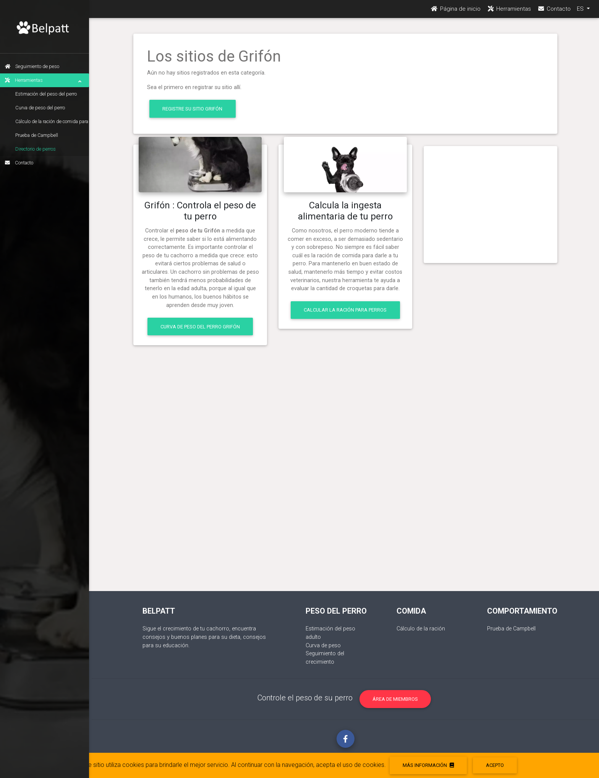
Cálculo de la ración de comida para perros (54, 123)
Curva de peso (323, 645)
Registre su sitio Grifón (192, 109)
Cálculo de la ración (421, 628)
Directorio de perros (38, 149)
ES (581, 11)
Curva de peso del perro (43, 107)
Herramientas (46, 80)
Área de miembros (395, 699)
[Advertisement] (490, 201)
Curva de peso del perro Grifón (200, 327)
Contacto (22, 163)
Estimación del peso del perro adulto (48, 96)
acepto (495, 765)
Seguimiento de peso (35, 66)
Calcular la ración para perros (345, 310)
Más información (428, 765)
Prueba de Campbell (39, 135)
